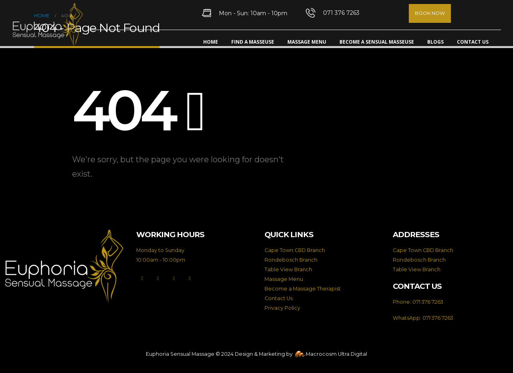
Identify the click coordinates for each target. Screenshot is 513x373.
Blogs (435, 41)
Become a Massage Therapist (303, 289)
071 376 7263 (427, 302)
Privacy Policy (282, 308)
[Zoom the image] (64, 234)
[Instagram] (174, 278)
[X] (158, 278)
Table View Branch (288, 269)
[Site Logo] (47, 25)
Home (210, 41)
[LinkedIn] (190, 278)
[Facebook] (142, 278)
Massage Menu (306, 41)
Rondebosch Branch (291, 260)
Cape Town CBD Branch (295, 250)
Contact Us (473, 41)
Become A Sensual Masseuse (376, 41)
